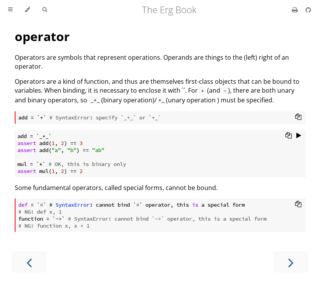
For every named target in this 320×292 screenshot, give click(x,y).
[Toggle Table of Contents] (10, 9)
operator (42, 36)
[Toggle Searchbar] (44, 9)
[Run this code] (299, 136)
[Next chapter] (290, 262)
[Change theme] (27, 9)
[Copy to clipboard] (298, 117)
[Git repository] (308, 9)
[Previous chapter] (29, 262)
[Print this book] (296, 9)
